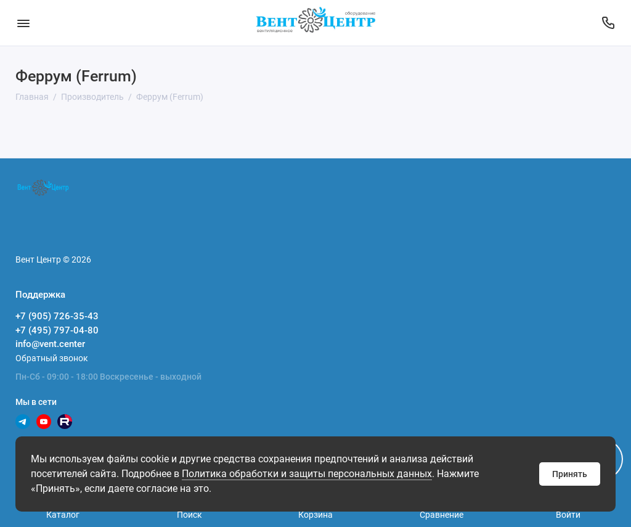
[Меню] (23, 23)
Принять (569, 474)
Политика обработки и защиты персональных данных (307, 474)
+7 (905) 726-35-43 (57, 316)
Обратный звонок (51, 358)
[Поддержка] (608, 23)
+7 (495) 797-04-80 (57, 330)
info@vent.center (50, 343)
